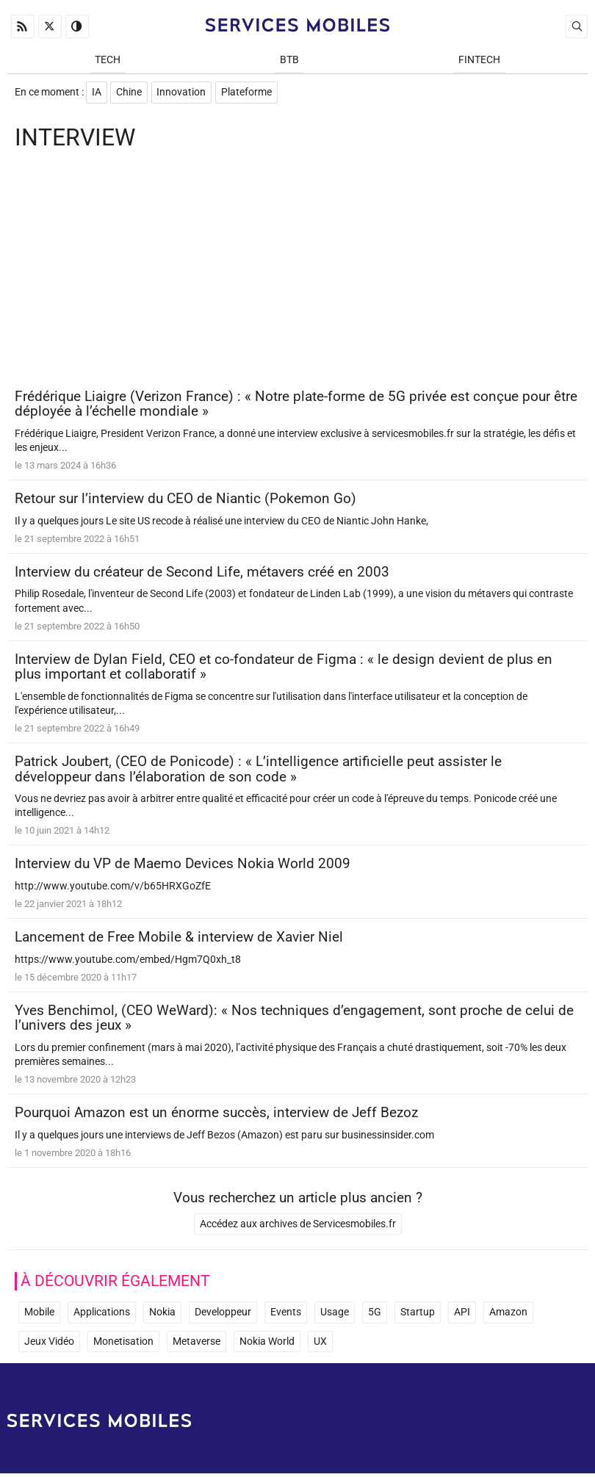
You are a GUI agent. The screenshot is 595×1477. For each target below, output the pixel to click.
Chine (130, 93)
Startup (417, 1316)
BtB (289, 60)
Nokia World (267, 1345)
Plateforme (248, 93)
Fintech (479, 60)
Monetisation (123, 1345)
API (462, 1316)
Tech (107, 60)
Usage (334, 1316)
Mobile (39, 1316)
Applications (101, 1316)
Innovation (182, 93)
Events (285, 1316)
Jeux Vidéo (49, 1345)
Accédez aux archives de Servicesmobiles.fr (298, 1227)
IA (96, 93)
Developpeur (223, 1316)
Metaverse (196, 1345)
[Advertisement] (297, 273)
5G (374, 1316)
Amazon (508, 1316)
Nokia (162, 1316)
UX (320, 1345)
